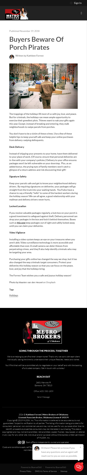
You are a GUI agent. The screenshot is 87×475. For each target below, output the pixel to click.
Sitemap (63, 471)
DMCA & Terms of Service (46, 471)
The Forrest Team (17, 275)
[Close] (80, 447)
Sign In (76, 3)
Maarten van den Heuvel (31, 282)
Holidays (13, 295)
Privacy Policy (25, 471)
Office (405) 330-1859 (43, 391)
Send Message (43, 397)
